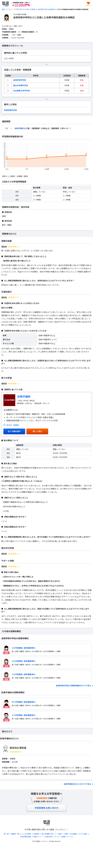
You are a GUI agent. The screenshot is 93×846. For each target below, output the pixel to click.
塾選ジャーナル (67, 836)
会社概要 (73, 834)
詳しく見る (37, 431)
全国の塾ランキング (52, 836)
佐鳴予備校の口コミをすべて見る (77, 784)
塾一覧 (6, 834)
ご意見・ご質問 (62, 834)
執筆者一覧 (15, 834)
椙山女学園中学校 (20, 85)
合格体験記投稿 (25, 836)
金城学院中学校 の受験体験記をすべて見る (73, 685)
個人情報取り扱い (48, 834)
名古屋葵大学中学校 (21, 90)
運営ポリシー (38, 836)
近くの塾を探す (14, 431)
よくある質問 (26, 834)
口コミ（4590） (11, 425)
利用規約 (36, 834)
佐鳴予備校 (19, 128)
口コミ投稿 (83, 834)
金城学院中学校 (19, 80)
